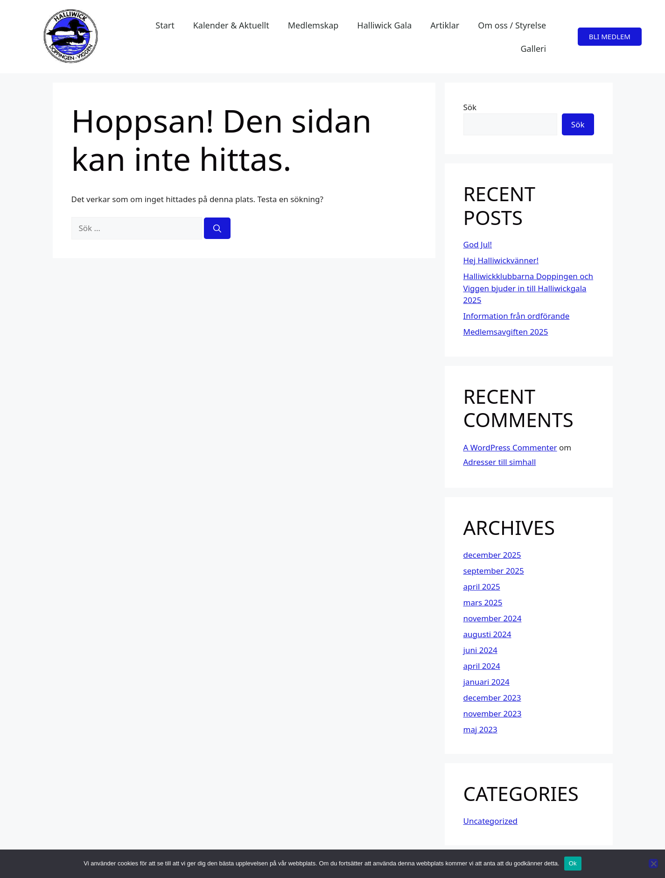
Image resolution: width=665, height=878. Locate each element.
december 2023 (492, 697)
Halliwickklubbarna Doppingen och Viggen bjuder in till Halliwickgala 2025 (528, 288)
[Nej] (653, 863)
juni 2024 (480, 650)
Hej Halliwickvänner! (501, 260)
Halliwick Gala (384, 25)
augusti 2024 (487, 634)
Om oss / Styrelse (512, 25)
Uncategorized (490, 820)
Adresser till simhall (499, 462)
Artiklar (444, 25)
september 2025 (493, 570)
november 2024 (492, 618)
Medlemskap (313, 25)
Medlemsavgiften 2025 (505, 331)
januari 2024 (486, 681)
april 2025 (481, 586)
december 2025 (492, 554)
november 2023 (492, 713)
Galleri (533, 48)
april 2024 (481, 665)
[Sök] (217, 228)
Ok (573, 863)
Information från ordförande (516, 315)
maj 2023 (480, 729)
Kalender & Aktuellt (231, 25)
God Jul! (477, 244)
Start (164, 25)
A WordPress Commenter (510, 447)
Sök (470, 107)
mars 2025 (483, 602)
